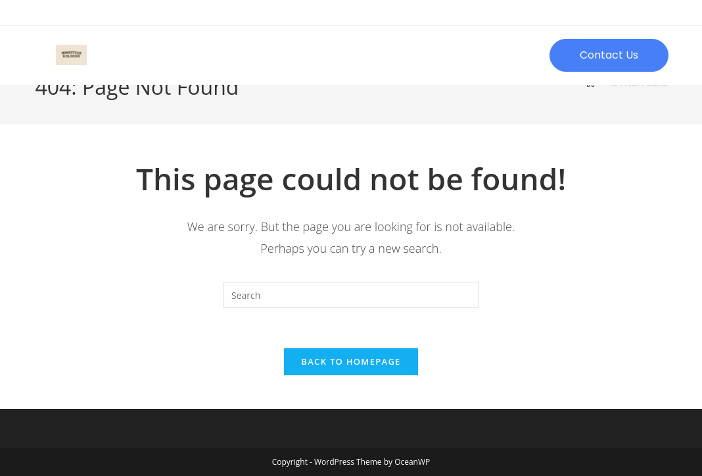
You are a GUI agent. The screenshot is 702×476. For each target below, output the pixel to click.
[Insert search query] (351, 295)
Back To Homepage (350, 361)
